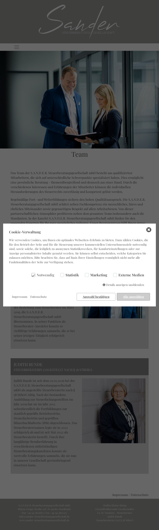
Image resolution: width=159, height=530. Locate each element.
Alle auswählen (133, 297)
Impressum (19, 297)
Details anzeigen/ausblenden (125, 285)
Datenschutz (38, 297)
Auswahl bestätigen (96, 297)
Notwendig (45, 275)
